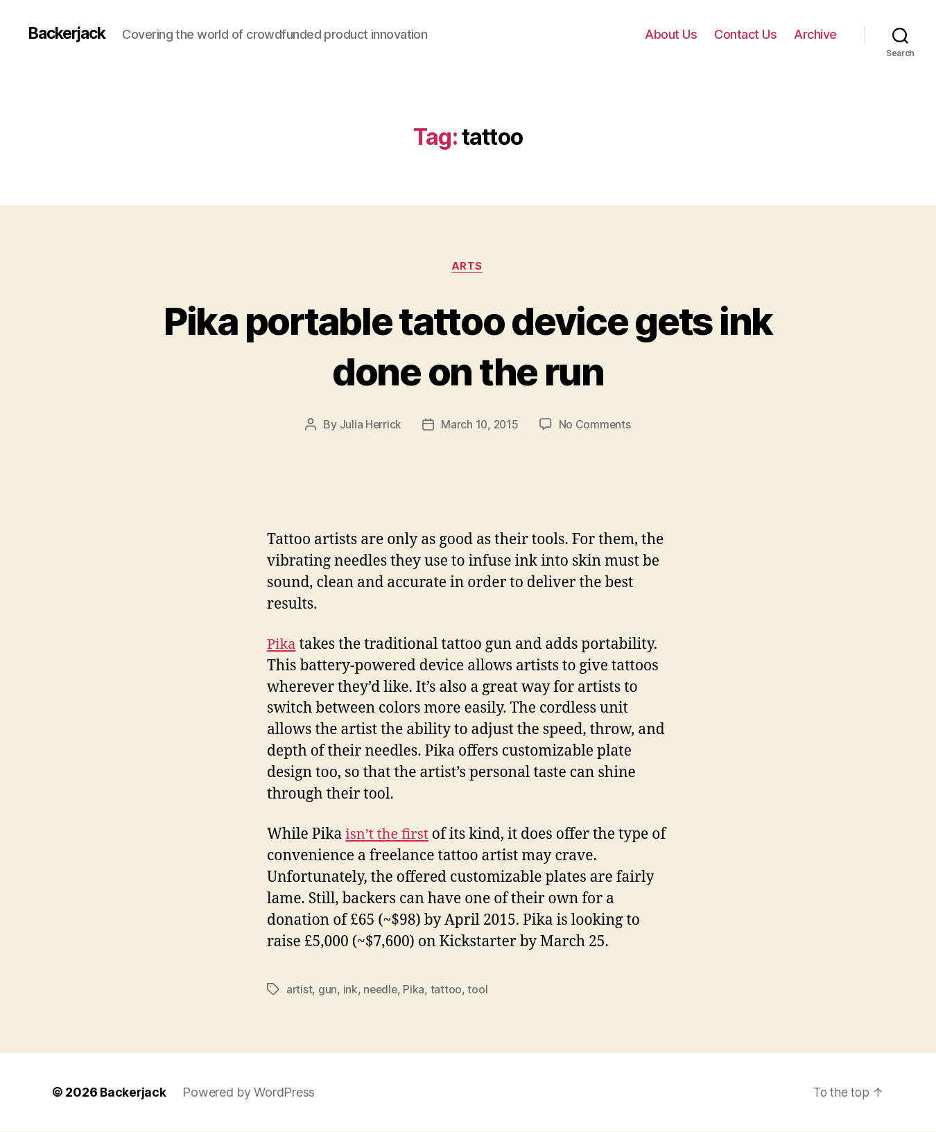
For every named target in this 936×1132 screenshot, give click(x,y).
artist (299, 990)
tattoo (448, 990)
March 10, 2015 (479, 426)
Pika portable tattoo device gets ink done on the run (468, 345)
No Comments (596, 426)
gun (328, 990)
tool (480, 990)
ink (351, 990)
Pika (282, 645)
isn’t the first (388, 835)
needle (381, 990)
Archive (815, 34)
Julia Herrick (369, 426)
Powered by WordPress (250, 1093)
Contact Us (745, 34)
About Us (671, 34)
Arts (467, 267)
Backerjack (70, 34)
